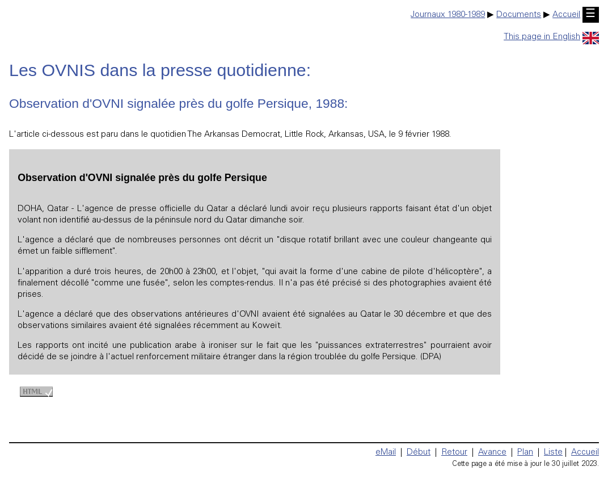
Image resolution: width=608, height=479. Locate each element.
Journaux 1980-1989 (448, 15)
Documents (518, 15)
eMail (385, 452)
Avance (492, 452)
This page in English (551, 37)
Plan (525, 452)
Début (418, 452)
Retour (454, 452)
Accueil (566, 15)
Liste (553, 452)
